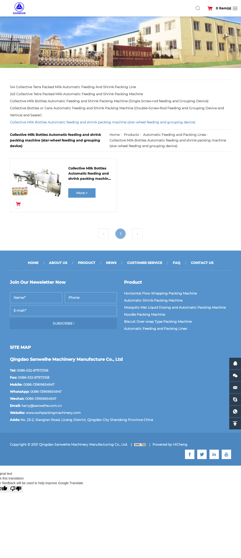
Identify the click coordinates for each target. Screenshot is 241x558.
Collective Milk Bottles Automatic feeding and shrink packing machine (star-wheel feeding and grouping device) (102, 122)
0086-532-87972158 (32, 370)
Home (114, 135)
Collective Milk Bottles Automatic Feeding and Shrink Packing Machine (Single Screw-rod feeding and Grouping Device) (109, 101)
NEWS (111, 263)
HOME (33, 263)
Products (131, 135)
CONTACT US (202, 263)
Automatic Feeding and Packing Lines (174, 135)
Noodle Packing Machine (144, 314)
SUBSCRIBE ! (63, 323)
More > (82, 193)
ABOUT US (58, 263)
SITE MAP (20, 347)
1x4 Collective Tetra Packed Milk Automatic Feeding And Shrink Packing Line (73, 87)
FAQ (176, 263)
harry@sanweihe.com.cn (41, 406)
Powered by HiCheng (170, 444)
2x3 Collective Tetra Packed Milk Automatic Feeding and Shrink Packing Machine (76, 94)
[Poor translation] (16, 489)
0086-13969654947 (38, 384)
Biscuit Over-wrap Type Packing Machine (158, 321)
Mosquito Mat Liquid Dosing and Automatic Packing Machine (175, 307)
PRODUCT (86, 263)
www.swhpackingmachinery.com (53, 413)
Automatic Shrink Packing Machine (153, 300)
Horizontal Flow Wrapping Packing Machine (160, 293)
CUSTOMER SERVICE (144, 263)
